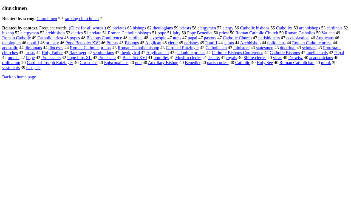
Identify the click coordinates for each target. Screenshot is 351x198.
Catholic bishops (254, 28)
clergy (228, 28)
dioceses (56, 47)
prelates (119, 28)
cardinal (136, 37)
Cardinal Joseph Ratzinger (50, 62)
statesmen (264, 47)
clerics (77, 33)
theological (130, 52)
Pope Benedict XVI (83, 42)
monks (13, 57)
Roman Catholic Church (257, 33)
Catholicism (216, 47)
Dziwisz (295, 57)
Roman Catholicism (297, 62)
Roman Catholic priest (312, 42)
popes (75, 37)
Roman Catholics (300, 33)
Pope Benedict (200, 33)
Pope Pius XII (79, 57)
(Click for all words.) (87, 28)
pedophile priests (190, 52)
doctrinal (288, 47)
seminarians (103, 52)
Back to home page (19, 77)
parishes (191, 42)
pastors (210, 37)
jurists (29, 52)
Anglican (153, 42)
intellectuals (317, 52)
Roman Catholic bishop (138, 47)
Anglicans (325, 37)
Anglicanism (157, 52)
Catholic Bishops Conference (237, 52)
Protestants (51, 57)
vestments (11, 67)
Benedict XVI (135, 57)
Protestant (107, 57)
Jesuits (214, 57)
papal (192, 37)
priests (185, 28)
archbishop (55, 33)
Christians (89, 62)
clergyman (30, 33)
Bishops (132, 42)
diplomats (33, 47)
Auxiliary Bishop (163, 62)
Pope (30, 57)
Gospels (33, 67)
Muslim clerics (188, 57)
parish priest (218, 62)
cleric (173, 42)
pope (162, 33)
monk (326, 62)
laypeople (157, 37)
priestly (52, 42)
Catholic (242, 62)
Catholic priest (50, 37)
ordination (11, 62)
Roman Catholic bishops (129, 33)
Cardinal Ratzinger (182, 47)
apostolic (10, 47)
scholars (309, 47)
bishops (139, 28)
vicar (277, 57)
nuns (177, 37)
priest (224, 33)
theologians (163, 28)
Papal (339, 52)
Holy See (265, 62)
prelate (95, 33)
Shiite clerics (255, 57)
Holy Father (52, 52)
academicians (321, 57)
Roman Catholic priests (90, 47)
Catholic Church (237, 37)
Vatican (328, 33)
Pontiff (211, 42)
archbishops (309, 28)
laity (176, 33)
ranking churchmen (82, 18)
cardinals (334, 28)
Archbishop (250, 42)
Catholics (284, 28)
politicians (276, 42)
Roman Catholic (16, 37)
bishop (8, 33)
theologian (11, 42)
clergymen (206, 28)
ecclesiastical (297, 37)
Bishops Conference (104, 37)
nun (138, 62)
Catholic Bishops (285, 52)
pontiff (33, 42)
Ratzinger (77, 52)
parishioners (269, 37)
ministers (241, 47)
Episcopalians (116, 62)
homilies (161, 57)
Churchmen (46, 18)
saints (229, 42)
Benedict (192, 62)
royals (231, 57)
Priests (112, 42)
